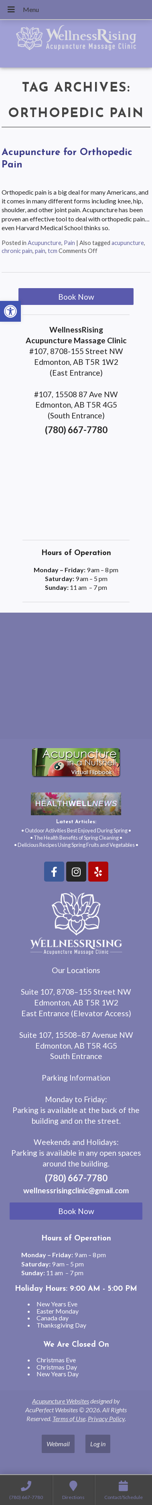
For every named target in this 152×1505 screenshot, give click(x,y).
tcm (52, 250)
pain (40, 250)
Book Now (76, 296)
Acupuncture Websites (60, 1401)
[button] (10, 311)
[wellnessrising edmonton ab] (76, 679)
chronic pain (17, 250)
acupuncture (127, 242)
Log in (97, 1443)
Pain (69, 242)
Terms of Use (69, 1418)
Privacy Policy (106, 1418)
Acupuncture (44, 242)
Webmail (58, 1443)
